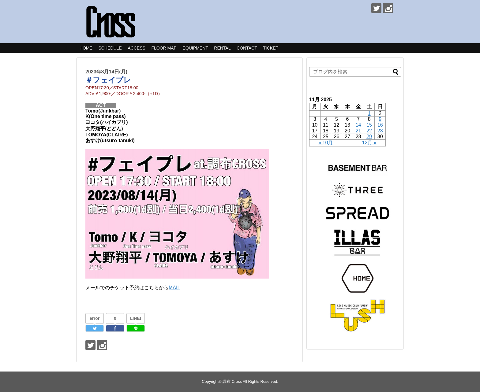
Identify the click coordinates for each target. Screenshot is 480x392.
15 (369, 125)
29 (369, 136)
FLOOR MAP (163, 48)
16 (380, 125)
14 (358, 125)
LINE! (135, 318)
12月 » (369, 142)
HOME (86, 48)
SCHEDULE (110, 48)
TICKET (270, 48)
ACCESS (136, 48)
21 (358, 130)
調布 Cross (232, 381)
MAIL (174, 287)
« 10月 (325, 142)
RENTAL (222, 48)
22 (369, 130)
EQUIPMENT (195, 48)
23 (380, 130)
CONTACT (247, 48)
